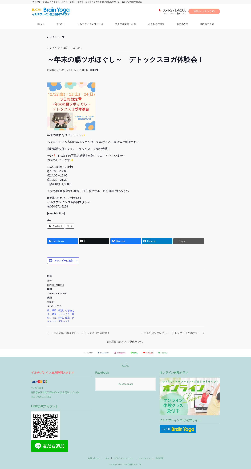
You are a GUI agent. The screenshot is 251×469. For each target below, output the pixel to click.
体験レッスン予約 (204, 11)
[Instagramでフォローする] (120, 353)
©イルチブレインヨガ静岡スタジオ (126, 464)
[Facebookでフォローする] (103, 353)
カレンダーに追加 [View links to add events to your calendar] (63, 260)
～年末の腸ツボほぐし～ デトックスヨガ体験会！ (80, 333)
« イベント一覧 (56, 37)
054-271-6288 (174, 10)
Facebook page (125, 384)
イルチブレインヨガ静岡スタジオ (52, 372)
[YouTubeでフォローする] (148, 353)
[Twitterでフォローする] (88, 353)
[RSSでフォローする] (162, 353)
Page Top (125, 364)
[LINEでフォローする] (134, 353)
